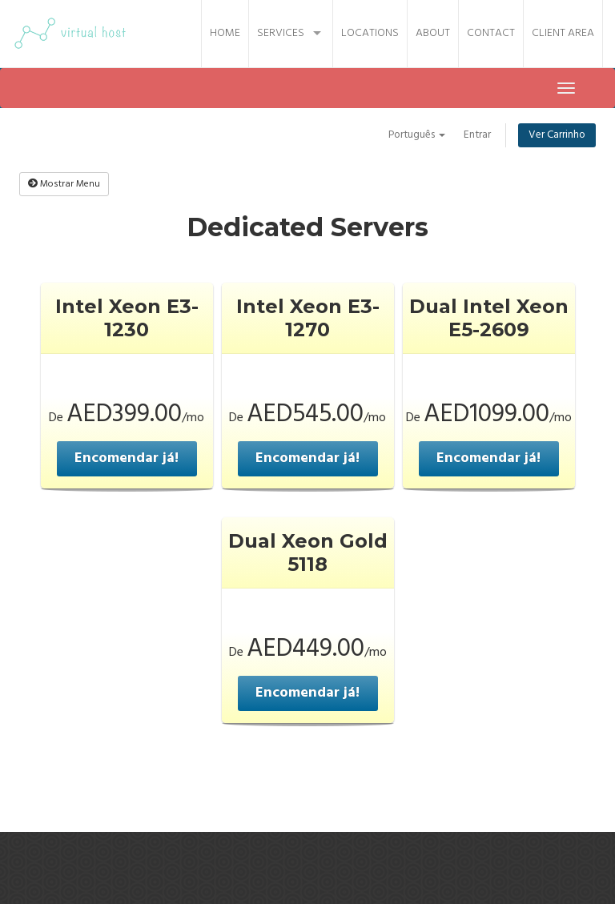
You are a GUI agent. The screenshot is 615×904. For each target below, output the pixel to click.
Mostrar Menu (64, 184)
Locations (370, 33)
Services (280, 33)
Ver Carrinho (556, 135)
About (433, 33)
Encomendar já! (126, 458)
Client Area (563, 33)
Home (225, 33)
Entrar (476, 135)
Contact (491, 33)
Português (414, 135)
